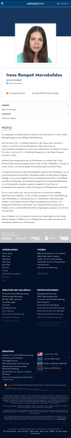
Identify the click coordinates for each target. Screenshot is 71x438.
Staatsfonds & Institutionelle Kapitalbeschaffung (14, 368)
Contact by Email (15, 93)
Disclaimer (19, 385)
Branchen (6, 265)
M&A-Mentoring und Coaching (15, 364)
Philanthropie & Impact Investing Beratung (16, 374)
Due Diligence (43, 302)
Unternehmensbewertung (13, 315)
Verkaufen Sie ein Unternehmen (51, 262)
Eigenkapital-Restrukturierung (50, 315)
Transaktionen (43, 265)
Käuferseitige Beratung (12, 296)
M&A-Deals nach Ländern (48, 256)
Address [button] (5, 105)
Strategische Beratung (47, 294)
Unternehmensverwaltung (48, 305)
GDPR (9, 390)
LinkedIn (9, 385)
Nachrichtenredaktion (11, 275)
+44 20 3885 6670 (52, 359)
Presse (5, 272)
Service (5, 268)
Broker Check (61, 419)
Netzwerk (6, 262)
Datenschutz (28, 385)
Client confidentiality (58, 386)
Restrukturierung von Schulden (51, 312)
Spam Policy (38, 385)
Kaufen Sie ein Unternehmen (49, 259)
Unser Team (7, 253)
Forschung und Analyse (12, 358)
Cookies (47, 385)
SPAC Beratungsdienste (47, 296)
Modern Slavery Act (19, 390)
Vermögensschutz (10, 361)
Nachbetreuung (9, 308)
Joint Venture (8, 312)
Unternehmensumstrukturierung (51, 308)
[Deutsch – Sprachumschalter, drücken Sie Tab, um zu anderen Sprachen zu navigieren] (61, 3)
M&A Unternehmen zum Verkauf (51, 253)
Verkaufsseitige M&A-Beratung (15, 294)
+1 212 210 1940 (51, 354)
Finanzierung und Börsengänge (51, 299)
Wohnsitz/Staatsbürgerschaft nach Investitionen (17, 380)
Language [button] (6, 114)
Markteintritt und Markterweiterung (17, 355)
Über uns (6, 256)
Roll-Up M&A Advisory (12, 299)
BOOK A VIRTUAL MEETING (55, 363)
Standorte (6, 259)
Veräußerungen (9, 302)
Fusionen (6, 305)
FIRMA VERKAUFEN (52, 368)
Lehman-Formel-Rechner (47, 268)
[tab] (35, 105)
